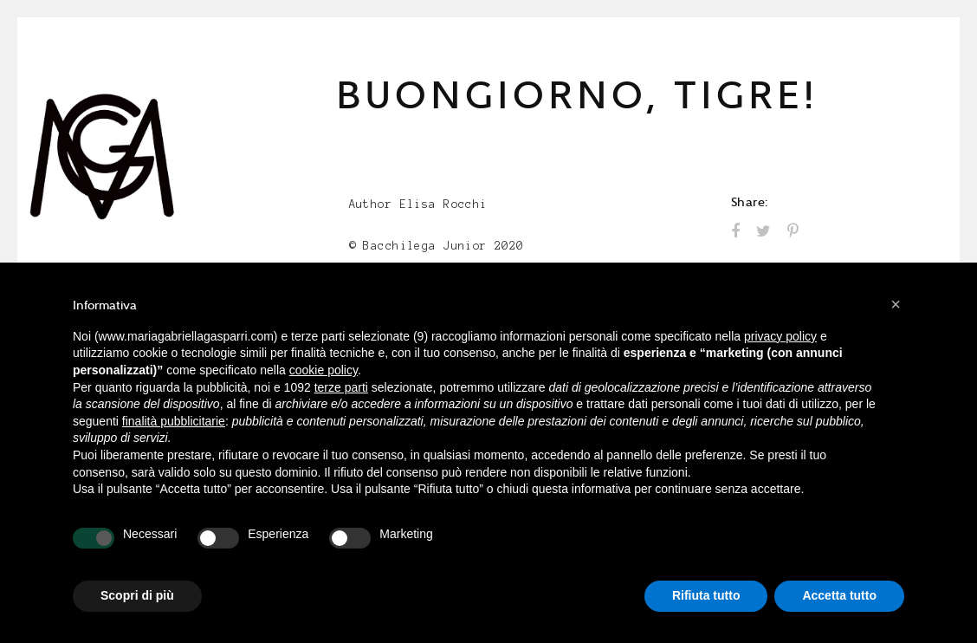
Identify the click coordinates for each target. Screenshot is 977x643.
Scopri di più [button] (137, 595)
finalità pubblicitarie (173, 421)
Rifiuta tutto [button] (706, 595)
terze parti (341, 387)
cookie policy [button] (323, 370)
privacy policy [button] (780, 336)
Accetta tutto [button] (839, 595)
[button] (895, 304)
